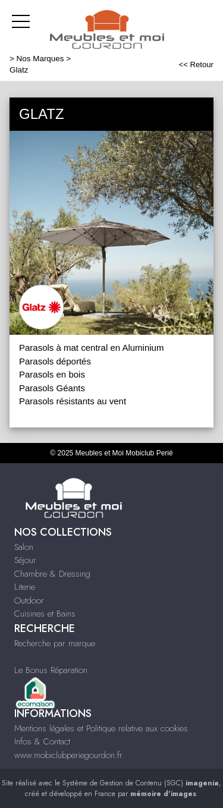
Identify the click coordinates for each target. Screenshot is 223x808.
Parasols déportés (55, 361)
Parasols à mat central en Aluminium (91, 347)
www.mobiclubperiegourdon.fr (68, 755)
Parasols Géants (52, 388)
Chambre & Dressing (52, 573)
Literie (24, 586)
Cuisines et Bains (45, 613)
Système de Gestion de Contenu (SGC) (140, 783)
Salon (23, 547)
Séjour (25, 560)
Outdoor (29, 600)
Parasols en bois (52, 374)
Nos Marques (40, 58)
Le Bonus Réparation (50, 670)
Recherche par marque (54, 643)
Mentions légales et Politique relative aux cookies (101, 728)
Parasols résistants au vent (72, 401)
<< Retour (195, 64)
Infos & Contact (42, 741)
